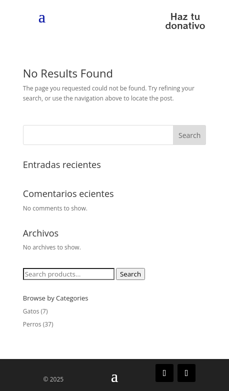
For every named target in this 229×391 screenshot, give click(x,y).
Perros (32, 324)
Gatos (31, 311)
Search (189, 135)
